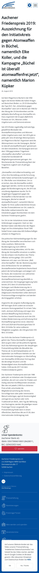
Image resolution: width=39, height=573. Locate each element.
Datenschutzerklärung (12, 476)
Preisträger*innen (11, 513)
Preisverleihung (10, 498)
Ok (10, 566)
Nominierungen (10, 505)
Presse (6, 539)
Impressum (7, 472)
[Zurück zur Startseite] (9, 5)
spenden (19, 449)
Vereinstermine (10, 532)
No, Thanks (25, 566)
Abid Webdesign (6, 488)
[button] (35, 5)
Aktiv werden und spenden (14, 524)
